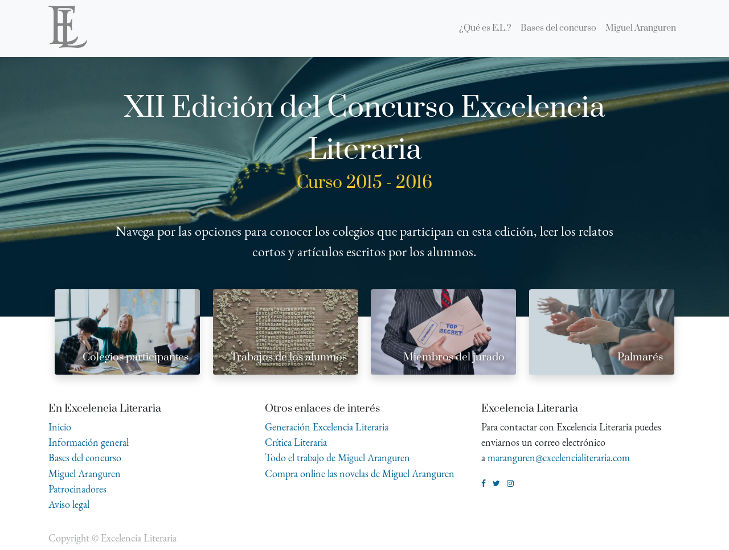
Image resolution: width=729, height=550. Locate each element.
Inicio (59, 426)
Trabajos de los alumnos (289, 357)
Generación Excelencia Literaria (326, 426)
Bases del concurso (84, 457)
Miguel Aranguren (84, 473)
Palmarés (640, 357)
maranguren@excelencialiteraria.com (559, 457)
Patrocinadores (77, 488)
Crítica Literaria (296, 442)
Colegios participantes (136, 357)
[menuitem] (485, 28)
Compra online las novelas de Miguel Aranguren (359, 473)
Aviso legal (68, 504)
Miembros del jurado (454, 357)
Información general (88, 442)
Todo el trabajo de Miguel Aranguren (337, 457)
